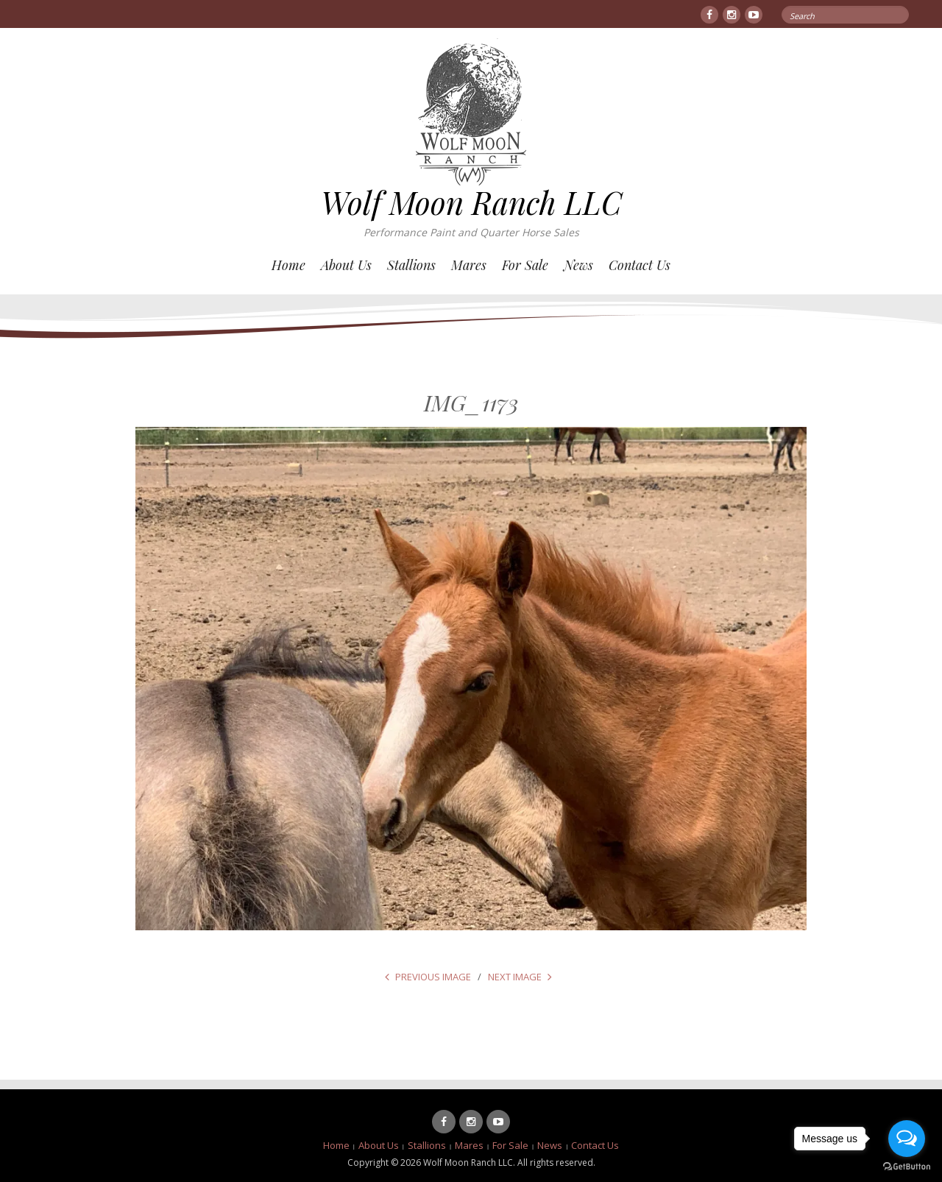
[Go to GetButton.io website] (906, 1167)
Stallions (411, 265)
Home (288, 265)
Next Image (515, 976)
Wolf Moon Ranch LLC (471, 202)
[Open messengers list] (906, 1138)
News (578, 265)
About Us (346, 265)
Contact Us (639, 265)
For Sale (525, 265)
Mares (468, 265)
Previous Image (433, 976)
